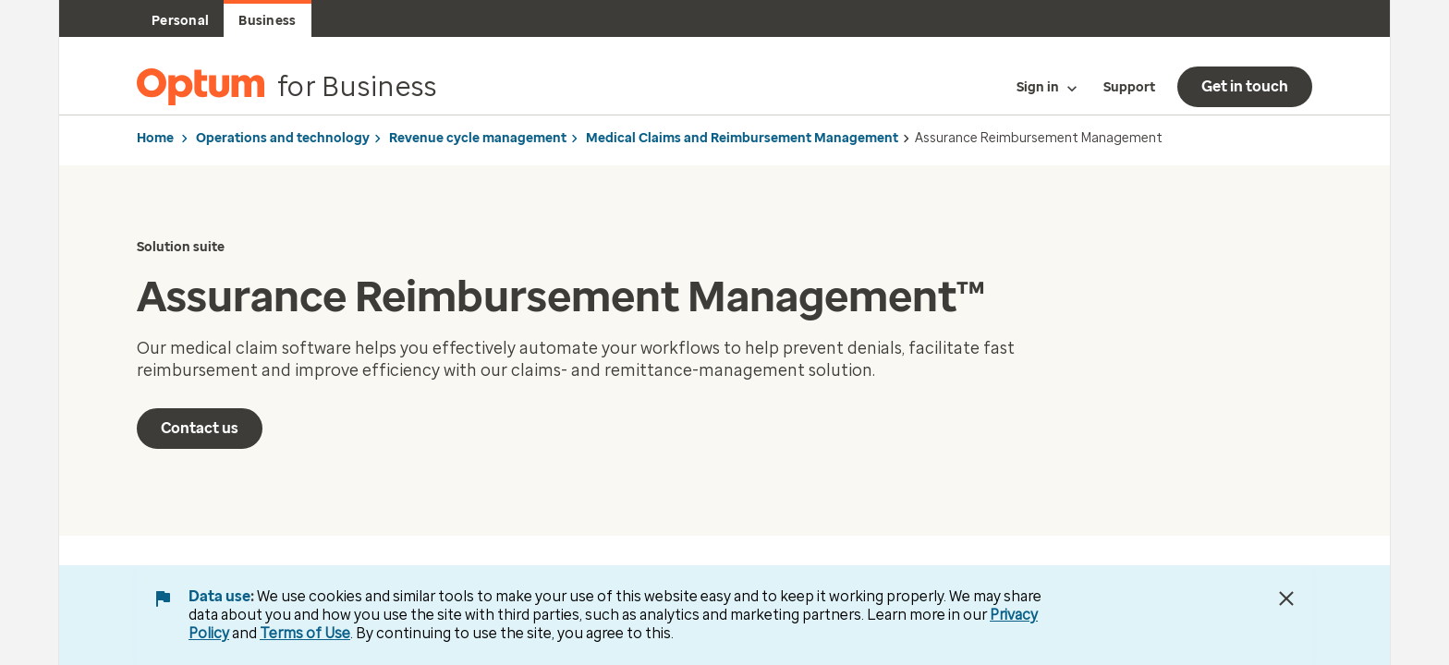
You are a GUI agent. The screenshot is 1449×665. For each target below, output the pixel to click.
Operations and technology (283, 138)
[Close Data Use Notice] (1286, 598)
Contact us (199, 428)
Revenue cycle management (477, 138)
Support (1129, 87)
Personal (180, 21)
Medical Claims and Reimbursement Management (742, 138)
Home (155, 138)
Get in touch (1244, 86)
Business (267, 21)
